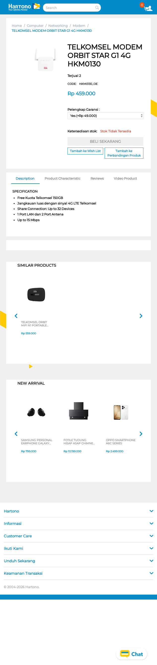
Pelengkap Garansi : (83, 109)
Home (17, 26)
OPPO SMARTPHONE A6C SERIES (120, 442)
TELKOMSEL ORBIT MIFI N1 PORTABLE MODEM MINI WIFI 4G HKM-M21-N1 (36, 324)
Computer (35, 26)
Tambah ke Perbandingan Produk (124, 153)
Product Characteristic (62, 178)
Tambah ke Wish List (85, 151)
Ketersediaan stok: (99, 131)
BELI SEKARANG (105, 141)
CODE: (82, 84)
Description (25, 178)
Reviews (97, 178)
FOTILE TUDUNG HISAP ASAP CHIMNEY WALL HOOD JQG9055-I (79, 442)
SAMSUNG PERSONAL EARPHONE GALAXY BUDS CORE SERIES (36, 442)
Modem (79, 26)
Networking (58, 26)
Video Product (125, 178)
